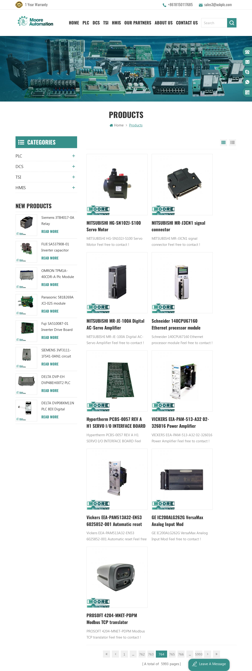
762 (142, 415)
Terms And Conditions (99, 507)
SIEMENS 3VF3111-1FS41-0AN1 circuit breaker (56, 354)
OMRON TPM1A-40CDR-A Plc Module (57, 274)
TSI (105, 21)
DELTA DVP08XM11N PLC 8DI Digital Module (57, 407)
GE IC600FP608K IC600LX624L (202, 523)
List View (232, 143)
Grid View (223, 143)
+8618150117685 (180, 4)
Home (74, 21)
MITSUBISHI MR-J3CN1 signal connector (159, 212)
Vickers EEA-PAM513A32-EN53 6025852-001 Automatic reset (104, 381)
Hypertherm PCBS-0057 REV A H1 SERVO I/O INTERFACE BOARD (160, 296)
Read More (50, 232)
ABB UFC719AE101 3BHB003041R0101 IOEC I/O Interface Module (149, 491)
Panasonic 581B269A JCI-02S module (57, 300)
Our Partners (137, 21)
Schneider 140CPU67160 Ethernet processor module (109, 296)
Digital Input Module (195, 491)
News (86, 483)
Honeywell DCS (191, 475)
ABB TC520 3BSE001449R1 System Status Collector (149, 531)
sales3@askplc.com (218, 4)
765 (172, 415)
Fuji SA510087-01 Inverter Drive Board (57, 327)
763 (151, 415)
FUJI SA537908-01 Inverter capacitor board (55, 248)
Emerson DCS (189, 483)
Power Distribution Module (200, 531)
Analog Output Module (197, 539)
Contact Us (187, 21)
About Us (164, 21)
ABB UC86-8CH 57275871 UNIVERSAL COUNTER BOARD (149, 483)
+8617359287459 (36, 516)
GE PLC (184, 467)
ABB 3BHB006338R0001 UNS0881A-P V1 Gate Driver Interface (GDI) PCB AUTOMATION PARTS (149, 539)
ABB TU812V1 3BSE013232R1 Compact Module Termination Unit (149, 515)
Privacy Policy (92, 531)
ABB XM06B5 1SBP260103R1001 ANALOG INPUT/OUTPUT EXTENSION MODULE (149, 499)
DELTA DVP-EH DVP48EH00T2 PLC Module (55, 380)
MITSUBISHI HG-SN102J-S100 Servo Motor (105, 213)
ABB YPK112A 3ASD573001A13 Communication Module (149, 467)
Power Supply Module (196, 499)
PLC (86, 21)
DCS (96, 21)
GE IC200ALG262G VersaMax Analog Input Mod (159, 381)
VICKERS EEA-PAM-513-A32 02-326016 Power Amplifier (211, 296)
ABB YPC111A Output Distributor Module (149, 507)
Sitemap (88, 515)
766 (181, 415)
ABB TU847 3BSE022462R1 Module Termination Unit (149, 475)
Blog (85, 499)
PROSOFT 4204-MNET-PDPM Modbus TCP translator (209, 381)
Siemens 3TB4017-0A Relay (57, 221)
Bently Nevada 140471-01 (199, 507)
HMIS (116, 21)
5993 (198, 415)
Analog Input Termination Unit (202, 515)
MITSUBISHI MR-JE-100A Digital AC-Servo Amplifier (209, 213)
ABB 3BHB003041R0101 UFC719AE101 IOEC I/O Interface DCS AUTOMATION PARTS (149, 523)
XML (85, 523)
